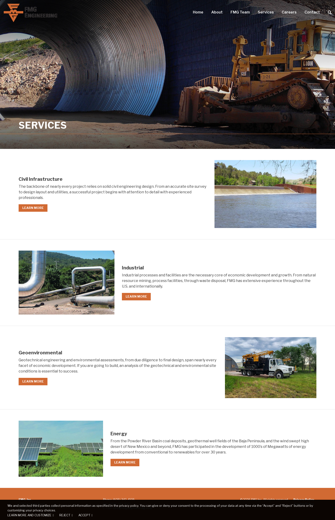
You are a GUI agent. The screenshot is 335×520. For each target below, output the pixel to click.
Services (266, 12)
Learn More (33, 208)
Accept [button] (84, 515)
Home (198, 12)
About (217, 12)
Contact (312, 12)
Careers (289, 12)
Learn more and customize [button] (29, 515)
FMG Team (240, 12)
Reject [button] (64, 515)
